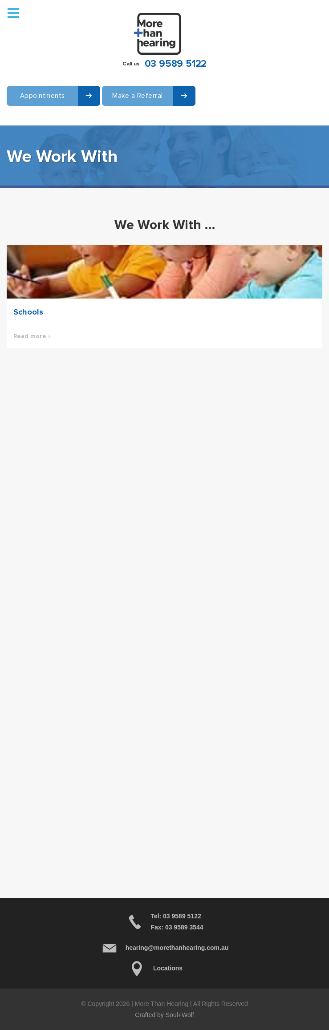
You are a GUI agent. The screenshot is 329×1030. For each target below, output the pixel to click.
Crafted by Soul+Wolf (164, 1014)
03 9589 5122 (176, 64)
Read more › (31, 336)
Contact (19, 123)
